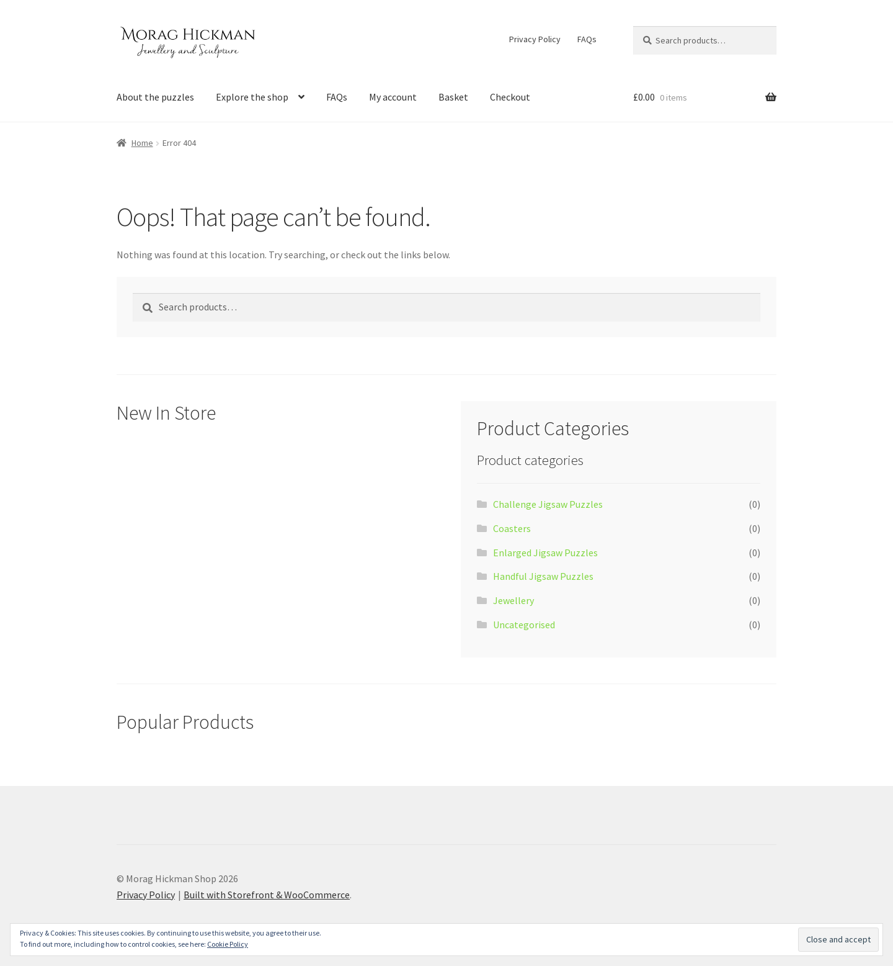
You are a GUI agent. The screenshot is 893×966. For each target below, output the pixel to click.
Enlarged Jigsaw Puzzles (545, 552)
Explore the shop (252, 97)
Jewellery (513, 600)
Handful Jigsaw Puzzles (543, 576)
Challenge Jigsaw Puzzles (548, 504)
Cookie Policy (227, 944)
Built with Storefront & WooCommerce (267, 894)
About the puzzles (155, 97)
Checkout (510, 97)
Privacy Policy (535, 39)
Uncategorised (524, 624)
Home (142, 142)
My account (393, 97)
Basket (453, 97)
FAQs (587, 39)
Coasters (512, 528)
